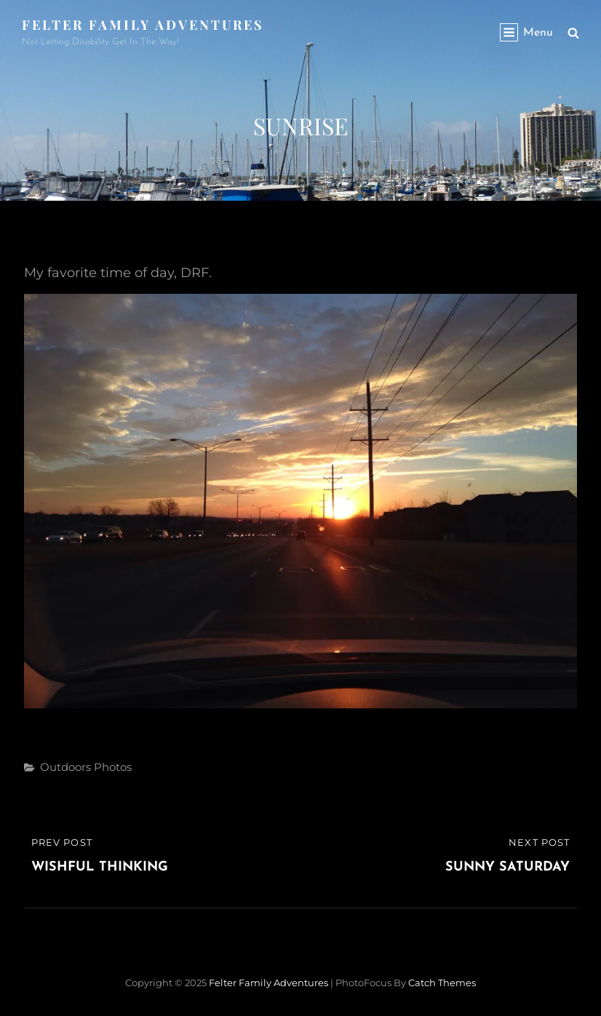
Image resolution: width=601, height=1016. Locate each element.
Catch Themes (442, 982)
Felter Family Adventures (143, 24)
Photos (113, 767)
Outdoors (65, 767)
